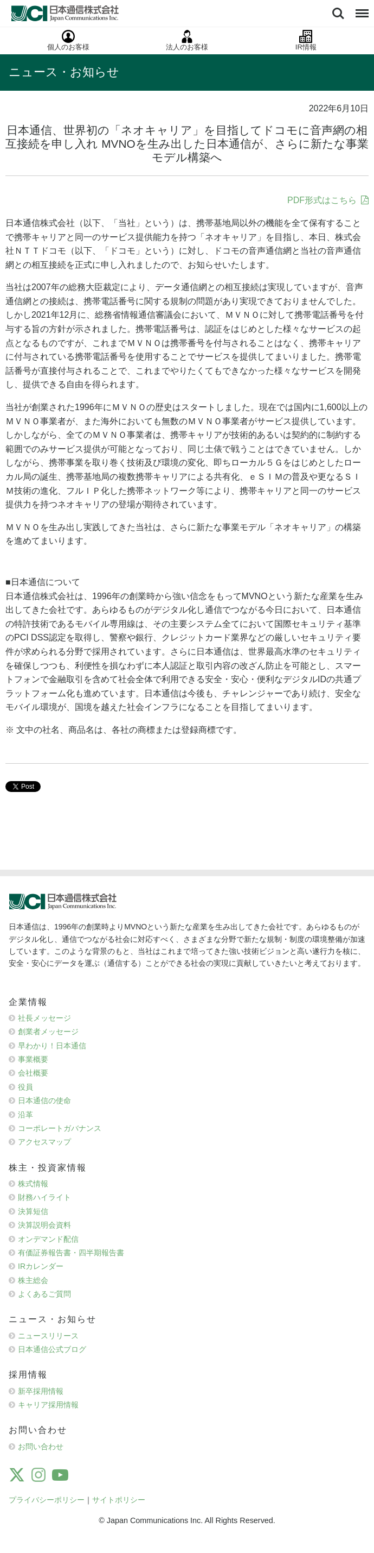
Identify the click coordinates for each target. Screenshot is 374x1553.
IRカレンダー (40, 1266)
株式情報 (33, 1183)
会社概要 (33, 1072)
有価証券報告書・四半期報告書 (71, 1252)
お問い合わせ (40, 1446)
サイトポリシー (118, 1499)
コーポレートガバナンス (59, 1128)
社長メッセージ (44, 1018)
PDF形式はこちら (322, 200)
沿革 (25, 1114)
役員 (25, 1087)
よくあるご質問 (44, 1294)
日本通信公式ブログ (52, 1349)
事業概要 (33, 1059)
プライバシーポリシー (47, 1499)
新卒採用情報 (40, 1391)
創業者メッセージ (48, 1031)
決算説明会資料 (44, 1225)
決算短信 (33, 1211)
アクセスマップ (44, 1141)
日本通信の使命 (44, 1100)
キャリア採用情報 (48, 1404)
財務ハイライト (44, 1197)
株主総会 (33, 1280)
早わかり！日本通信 (52, 1045)
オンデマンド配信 (48, 1239)
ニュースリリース (48, 1335)
